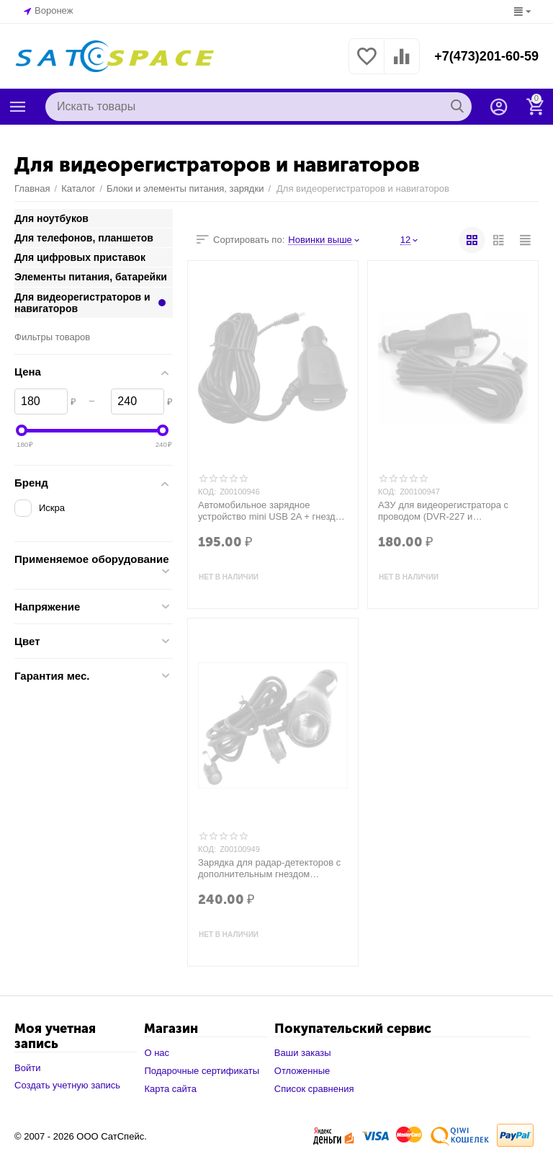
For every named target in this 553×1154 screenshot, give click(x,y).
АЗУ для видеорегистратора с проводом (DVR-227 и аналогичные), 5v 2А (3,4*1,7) (443, 511)
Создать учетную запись (67, 1085)
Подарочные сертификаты (201, 1070)
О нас (156, 1052)
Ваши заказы (302, 1052)
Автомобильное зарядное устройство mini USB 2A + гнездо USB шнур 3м (269, 511)
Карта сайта (170, 1088)
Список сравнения (314, 1088)
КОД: (207, 491)
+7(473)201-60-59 (486, 56)
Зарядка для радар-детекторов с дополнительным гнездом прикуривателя (269, 868)
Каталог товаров (18, 107)
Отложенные (302, 1070)
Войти (27, 1067)
